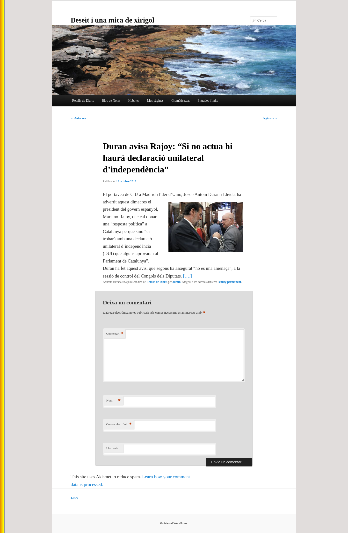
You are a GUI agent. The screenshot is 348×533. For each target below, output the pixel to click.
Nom (113, 400)
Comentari (114, 333)
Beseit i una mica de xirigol (112, 20)
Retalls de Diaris (83, 100)
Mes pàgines (155, 100)
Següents (270, 118)
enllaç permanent (230, 282)
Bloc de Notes (111, 100)
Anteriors (78, 118)
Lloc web (112, 448)
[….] (187, 275)
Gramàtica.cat (180, 100)
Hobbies (133, 100)
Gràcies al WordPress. (174, 523)
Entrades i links (207, 100)
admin (177, 282)
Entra (74, 497)
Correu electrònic (119, 424)
